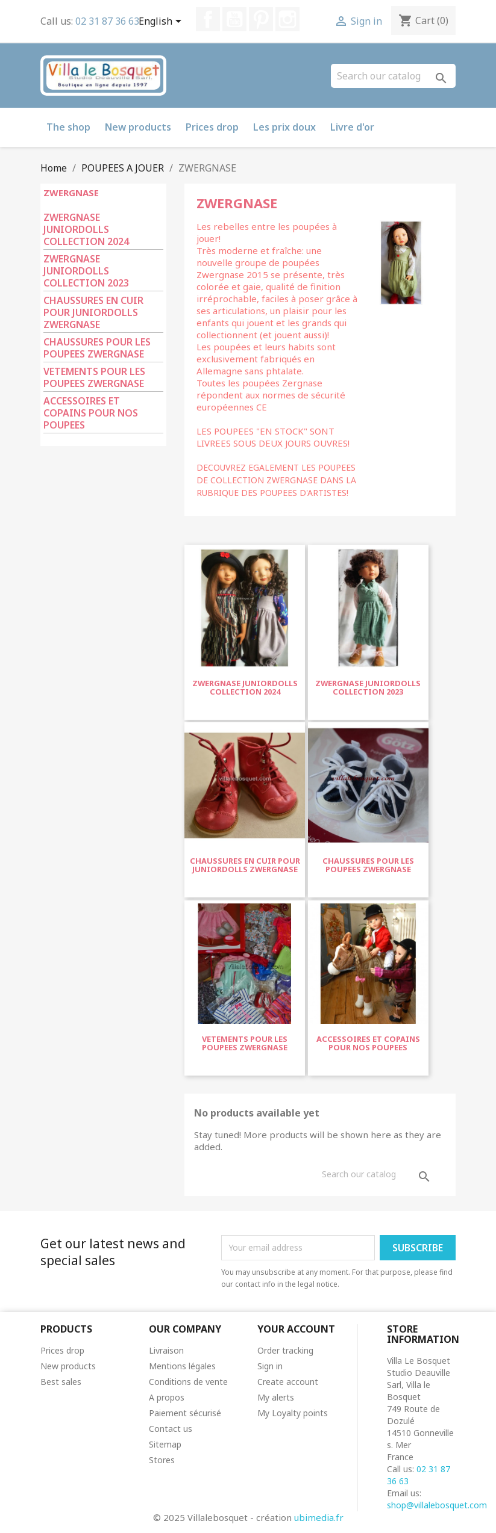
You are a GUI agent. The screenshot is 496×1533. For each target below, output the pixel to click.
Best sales (60, 1381)
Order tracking (285, 1350)
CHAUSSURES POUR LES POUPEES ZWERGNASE (97, 348)
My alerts (275, 1397)
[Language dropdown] (162, 22)
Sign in (270, 1366)
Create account (287, 1381)
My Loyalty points (292, 1413)
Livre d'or (352, 127)
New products (138, 127)
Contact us (170, 1428)
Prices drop (212, 127)
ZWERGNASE (71, 193)
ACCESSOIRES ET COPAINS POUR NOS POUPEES (90, 413)
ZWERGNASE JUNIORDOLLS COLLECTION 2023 (86, 271)
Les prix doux (284, 127)
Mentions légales (182, 1366)
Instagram (287, 19)
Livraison (166, 1350)
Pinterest (261, 19)
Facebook (208, 19)
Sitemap (165, 1444)
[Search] (393, 76)
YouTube (234, 19)
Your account (296, 1329)
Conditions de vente (188, 1381)
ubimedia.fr (319, 1517)
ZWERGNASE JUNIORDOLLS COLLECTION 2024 (86, 229)
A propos (166, 1397)
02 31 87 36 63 (107, 21)
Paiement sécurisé (185, 1413)
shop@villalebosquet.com (437, 1505)
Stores (162, 1460)
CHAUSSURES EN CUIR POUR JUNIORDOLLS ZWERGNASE (93, 312)
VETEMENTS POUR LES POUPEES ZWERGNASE (94, 377)
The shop (68, 127)
